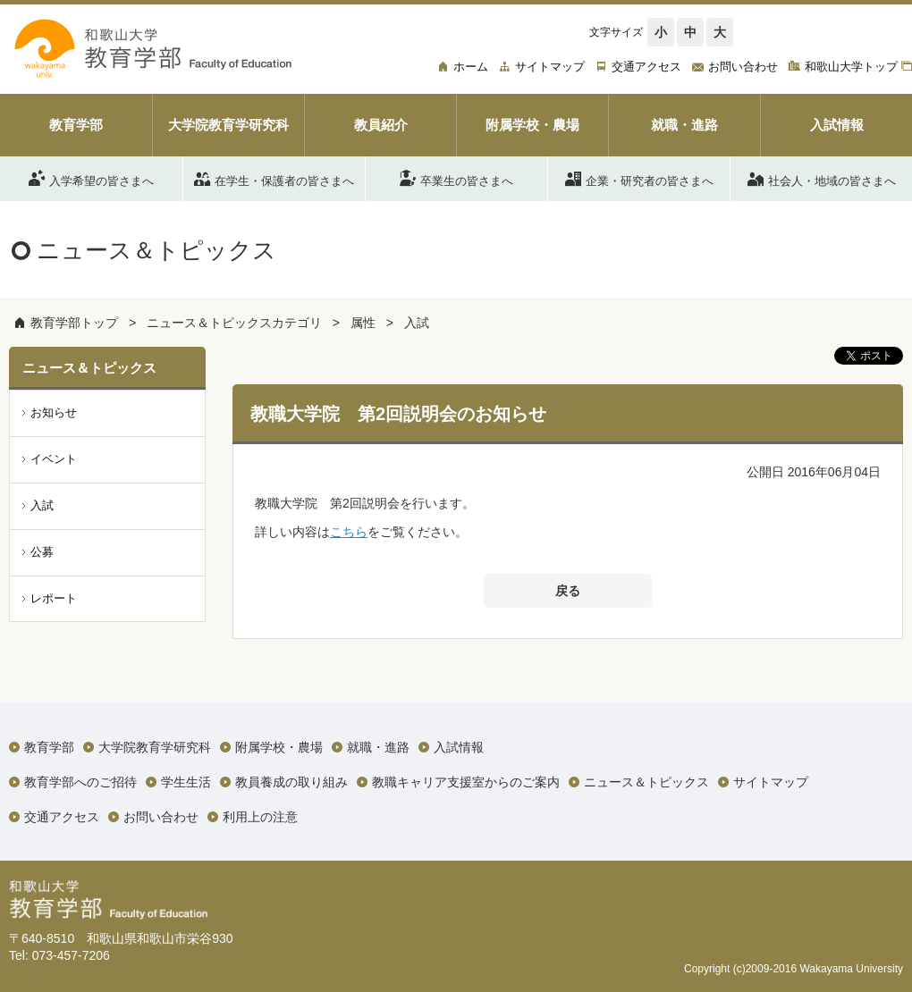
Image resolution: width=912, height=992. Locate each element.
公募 (42, 552)
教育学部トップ (74, 322)
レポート (53, 598)
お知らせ (53, 412)
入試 (416, 322)
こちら (348, 532)
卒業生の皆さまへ (456, 178)
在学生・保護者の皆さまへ (274, 178)
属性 (363, 322)
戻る (567, 591)
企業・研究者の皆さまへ (639, 178)
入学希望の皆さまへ (91, 178)
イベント (53, 459)
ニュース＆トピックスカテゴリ (234, 322)
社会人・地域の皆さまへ (821, 178)
